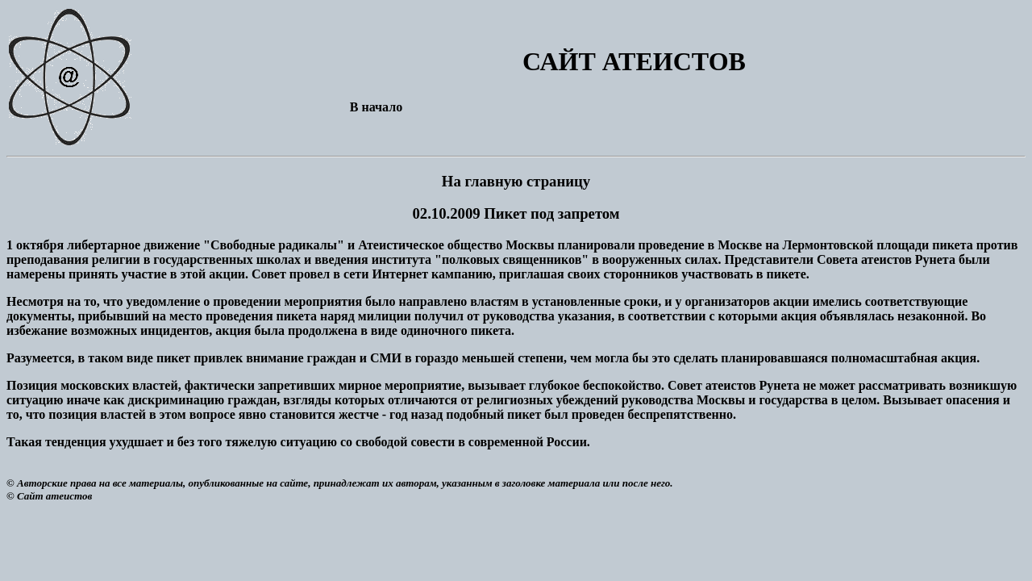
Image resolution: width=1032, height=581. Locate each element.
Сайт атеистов (54, 496)
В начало (376, 107)
